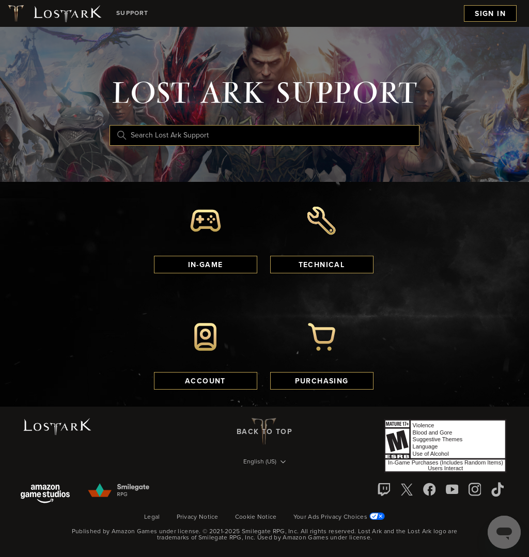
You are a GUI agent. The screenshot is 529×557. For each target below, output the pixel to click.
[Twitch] (384, 489)
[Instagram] (474, 489)
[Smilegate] (119, 491)
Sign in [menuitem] (490, 14)
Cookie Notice (256, 517)
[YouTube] (452, 489)
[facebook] (429, 489)
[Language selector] (264, 462)
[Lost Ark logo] (54, 13)
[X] (406, 489)
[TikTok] (497, 489)
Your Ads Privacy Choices (339, 516)
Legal (152, 517)
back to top (264, 431)
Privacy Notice (198, 517)
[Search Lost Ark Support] (264, 135)
